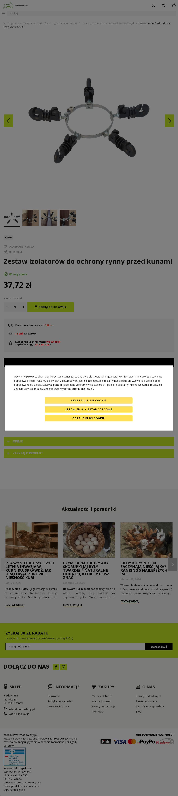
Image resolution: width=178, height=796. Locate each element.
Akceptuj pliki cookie (88, 400)
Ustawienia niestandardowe (88, 409)
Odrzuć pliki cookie (88, 418)
